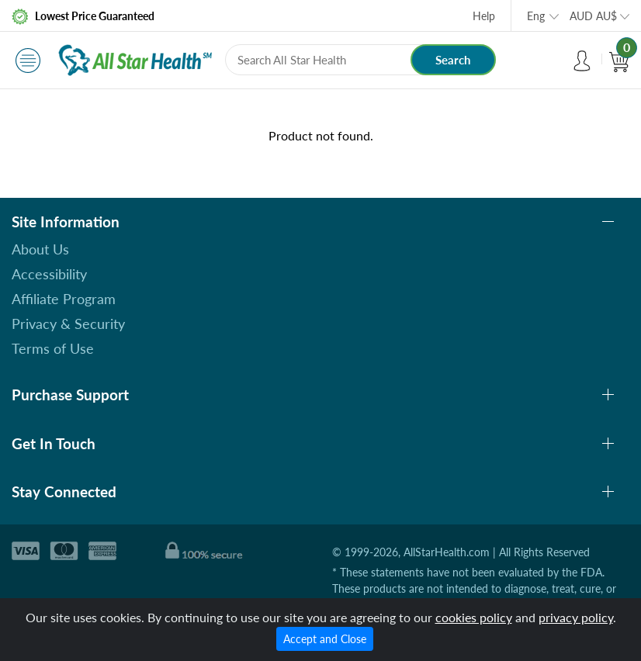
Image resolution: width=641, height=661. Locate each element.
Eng (536, 15)
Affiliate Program (64, 298)
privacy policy (576, 617)
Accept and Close (324, 638)
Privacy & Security (68, 323)
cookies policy (473, 617)
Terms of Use (53, 348)
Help (484, 15)
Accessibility (49, 273)
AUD (593, 15)
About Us (40, 249)
